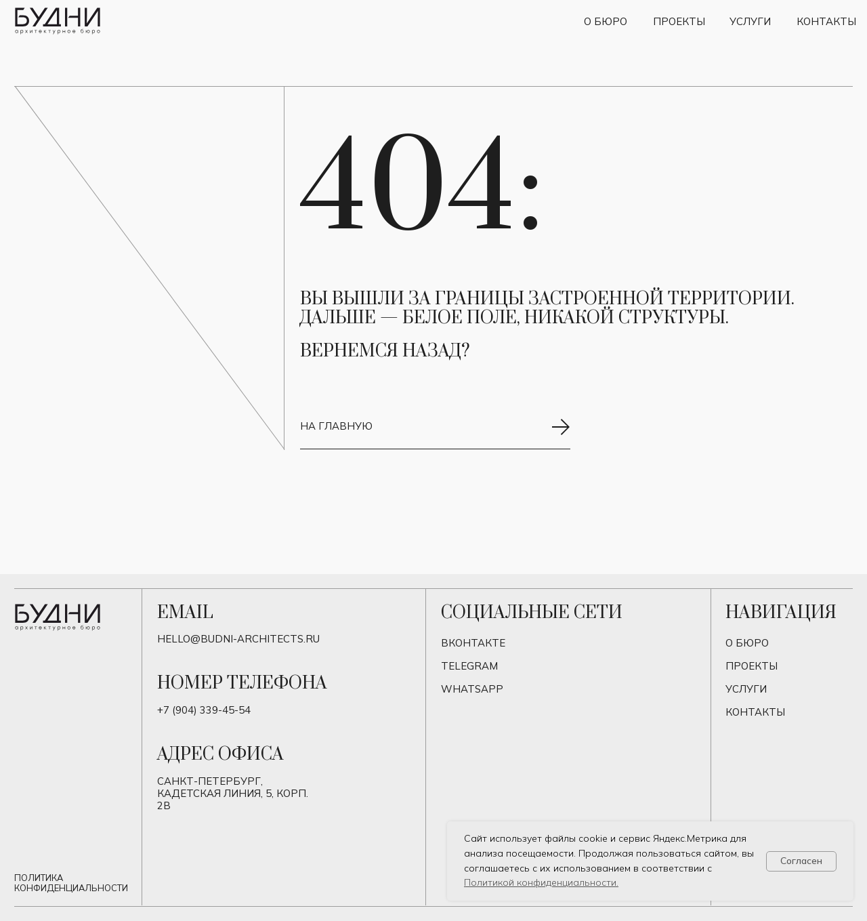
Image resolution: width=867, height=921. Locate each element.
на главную (336, 425)
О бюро (605, 21)
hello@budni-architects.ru (238, 638)
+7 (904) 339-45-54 (204, 709)
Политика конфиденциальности (71, 882)
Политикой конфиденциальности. (541, 882)
